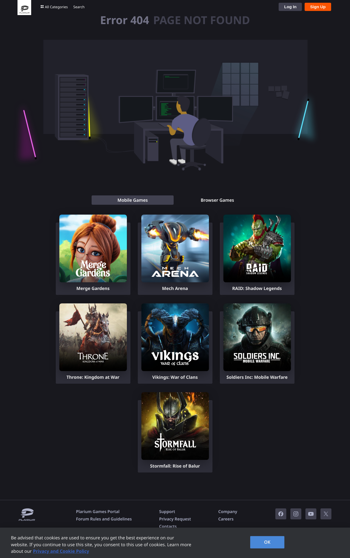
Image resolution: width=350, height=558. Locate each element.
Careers (226, 519)
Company (227, 511)
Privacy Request (175, 519)
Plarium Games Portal (97, 511)
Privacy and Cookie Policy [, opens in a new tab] (61, 551)
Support (167, 511)
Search (78, 6)
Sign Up (318, 6)
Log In (290, 6)
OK (267, 542)
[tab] (132, 200)
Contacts (168, 526)
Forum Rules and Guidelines (104, 519)
